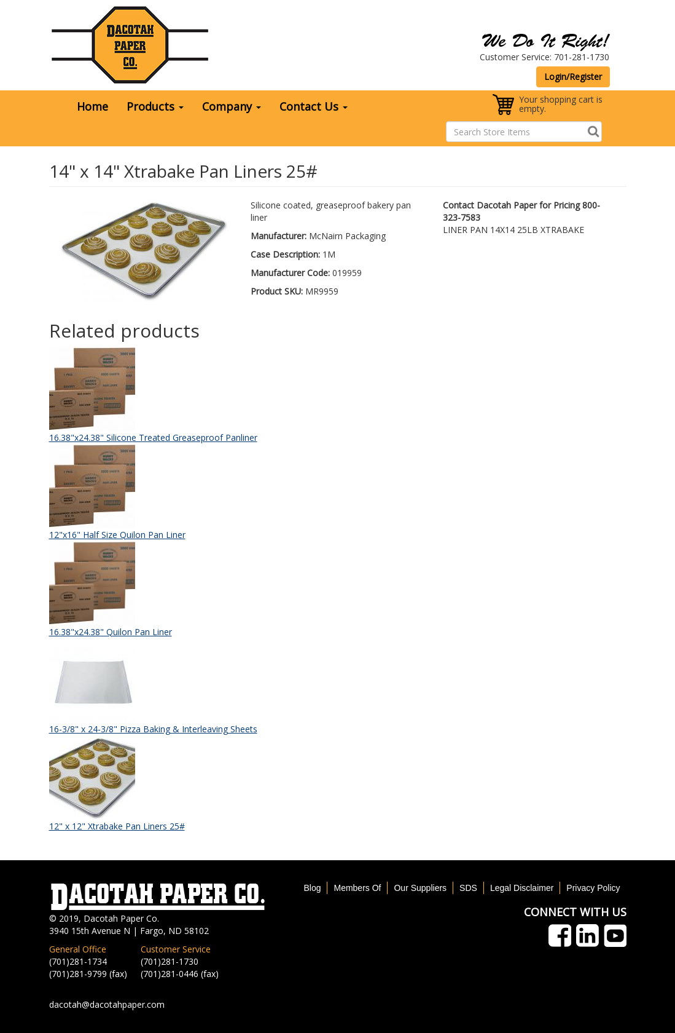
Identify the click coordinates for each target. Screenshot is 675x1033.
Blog (312, 888)
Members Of (357, 888)
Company (231, 106)
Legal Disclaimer (521, 888)
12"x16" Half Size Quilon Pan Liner (117, 534)
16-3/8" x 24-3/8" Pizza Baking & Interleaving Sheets (153, 729)
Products (155, 106)
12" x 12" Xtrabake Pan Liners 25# (117, 826)
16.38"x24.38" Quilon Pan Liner (110, 632)
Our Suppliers (420, 888)
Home (92, 106)
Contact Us (313, 106)
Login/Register (573, 76)
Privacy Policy (593, 888)
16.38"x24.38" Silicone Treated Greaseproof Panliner (153, 437)
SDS (468, 888)
